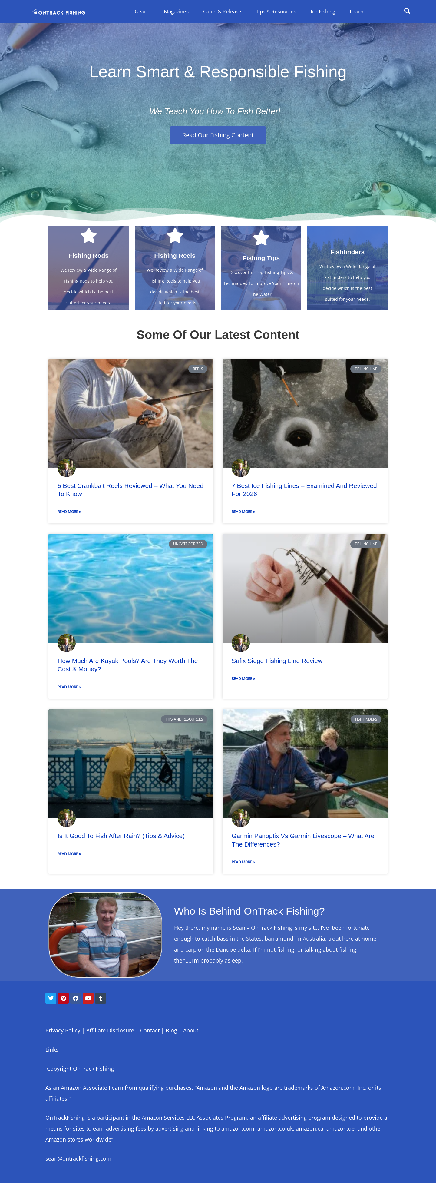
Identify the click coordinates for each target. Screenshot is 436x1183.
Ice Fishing (323, 11)
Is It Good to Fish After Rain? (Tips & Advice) (121, 835)
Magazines (176, 11)
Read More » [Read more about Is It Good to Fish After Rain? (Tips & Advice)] (69, 854)
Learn (356, 11)
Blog (171, 1030)
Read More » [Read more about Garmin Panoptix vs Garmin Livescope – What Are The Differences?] (243, 862)
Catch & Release (222, 11)
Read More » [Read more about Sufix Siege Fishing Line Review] (243, 678)
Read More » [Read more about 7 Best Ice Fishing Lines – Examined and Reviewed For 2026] (243, 511)
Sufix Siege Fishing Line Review (277, 660)
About (190, 1030)
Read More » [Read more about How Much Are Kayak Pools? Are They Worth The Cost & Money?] (69, 687)
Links (51, 1049)
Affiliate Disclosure (109, 1030)
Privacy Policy (62, 1030)
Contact (150, 1030)
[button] (407, 11)
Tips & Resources (276, 11)
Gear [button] (142, 11)
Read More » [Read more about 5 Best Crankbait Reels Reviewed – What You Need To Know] (69, 511)
